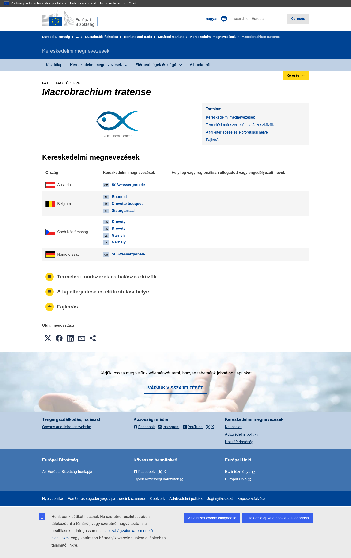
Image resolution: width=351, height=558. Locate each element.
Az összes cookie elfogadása (212, 518)
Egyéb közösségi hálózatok (156, 479)
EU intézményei (238, 472)
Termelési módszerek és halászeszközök (240, 125)
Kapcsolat (233, 427)
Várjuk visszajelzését (175, 388)
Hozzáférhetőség (239, 442)
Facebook (144, 472)
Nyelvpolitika (52, 499)
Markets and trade (138, 37)
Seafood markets (171, 37)
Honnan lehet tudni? (118, 3)
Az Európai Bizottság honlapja (67, 472)
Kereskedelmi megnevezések (213, 37)
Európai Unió (236, 479)
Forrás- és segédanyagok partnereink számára (107, 499)
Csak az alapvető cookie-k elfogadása (277, 518)
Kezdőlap (54, 65)
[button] (48, 338)
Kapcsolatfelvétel (251, 499)
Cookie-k (157, 499)
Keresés (298, 19)
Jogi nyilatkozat (220, 499)
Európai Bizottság (56, 37)
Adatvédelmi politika (241, 434)
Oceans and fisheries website (66, 427)
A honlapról (200, 65)
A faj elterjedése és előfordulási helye (237, 132)
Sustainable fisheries (101, 37)
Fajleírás (213, 140)
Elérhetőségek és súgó (155, 65)
